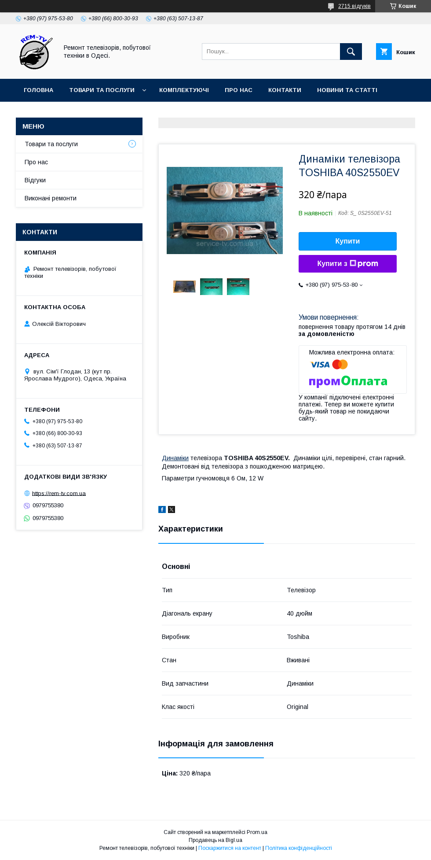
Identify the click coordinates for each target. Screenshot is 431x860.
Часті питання (49, 113)
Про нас (238, 90)
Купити (348, 241)
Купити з (347, 264)
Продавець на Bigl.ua (215, 840)
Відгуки (35, 180)
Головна (38, 90)
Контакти (284, 90)
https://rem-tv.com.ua (59, 493)
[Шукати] (351, 51)
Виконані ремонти (51, 198)
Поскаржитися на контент (229, 848)
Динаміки (175, 457)
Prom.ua (257, 832)
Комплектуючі (184, 90)
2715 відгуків (354, 6)
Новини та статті (347, 90)
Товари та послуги (102, 90)
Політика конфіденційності (298, 848)
